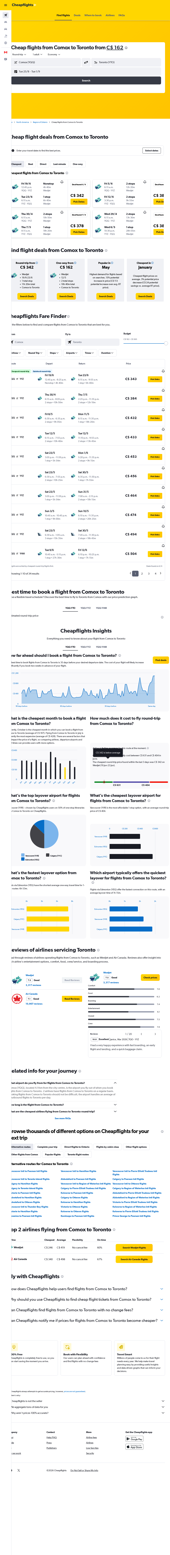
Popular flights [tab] (62, 1134)
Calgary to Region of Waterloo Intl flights (137, 1171)
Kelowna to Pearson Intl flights (83, 1176)
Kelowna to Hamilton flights (82, 1188)
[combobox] (63, 54)
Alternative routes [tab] (30, 1126)
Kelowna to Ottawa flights (81, 1198)
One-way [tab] (87, 164)
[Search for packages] (5, 36)
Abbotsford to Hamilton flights (34, 1184)
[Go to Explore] (5, 43)
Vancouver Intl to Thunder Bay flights (37, 1193)
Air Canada (41, 974)
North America (32, 122)
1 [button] (135, 548)
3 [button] (148, 548)
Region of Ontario (49, 122)
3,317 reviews (42, 965)
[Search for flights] (5, 15)
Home (19, 122)
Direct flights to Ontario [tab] (86, 1126)
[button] (5, 5)
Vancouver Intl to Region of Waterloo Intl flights (88, 1165)
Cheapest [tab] (26, 164)
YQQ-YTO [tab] (75, 583)
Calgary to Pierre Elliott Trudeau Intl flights (89, 1171)
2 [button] (142, 548)
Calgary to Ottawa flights (80, 1184)
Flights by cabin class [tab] (117, 1126)
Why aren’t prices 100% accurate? (92, 1403)
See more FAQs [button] (69, 1098)
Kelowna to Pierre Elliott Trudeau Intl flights (139, 1198)
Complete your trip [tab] (57, 1126)
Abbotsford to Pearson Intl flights (84, 1159)
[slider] (166, 343)
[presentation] (135, 47)
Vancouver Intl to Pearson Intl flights (37, 1151)
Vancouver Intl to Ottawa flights (132, 1163)
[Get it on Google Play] (137, 1429)
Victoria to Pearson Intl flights (33, 1176)
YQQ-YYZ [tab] (90, 583)
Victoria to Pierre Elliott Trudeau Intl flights (138, 1188)
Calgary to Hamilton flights (32, 1163)
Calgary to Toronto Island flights (35, 1171)
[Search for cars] (5, 29)
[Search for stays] (5, 22)
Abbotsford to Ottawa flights (33, 1188)
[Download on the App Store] (137, 1437)
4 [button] (155, 548)
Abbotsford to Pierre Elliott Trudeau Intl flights (136, 1178)
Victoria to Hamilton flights (32, 1198)
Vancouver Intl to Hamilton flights (84, 1151)
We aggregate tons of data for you (92, 1397)
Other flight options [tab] (145, 1126)
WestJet (39, 955)
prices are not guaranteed (83, 1382)
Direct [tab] (52, 164)
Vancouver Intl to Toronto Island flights (38, 1159)
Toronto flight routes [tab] (87, 1134)
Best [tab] (40, 164)
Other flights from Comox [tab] (34, 1134)
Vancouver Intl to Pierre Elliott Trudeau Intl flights (138, 1153)
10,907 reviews (43, 983)
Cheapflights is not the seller (92, 1391)
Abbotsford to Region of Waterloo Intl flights (139, 1184)
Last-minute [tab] (69, 164)
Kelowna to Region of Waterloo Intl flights (138, 1193)
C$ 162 (124, 47)
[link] (35, 296)
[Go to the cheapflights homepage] (24, 5)
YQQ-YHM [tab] (106, 583)
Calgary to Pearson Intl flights (131, 1159)
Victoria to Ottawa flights (80, 1193)
